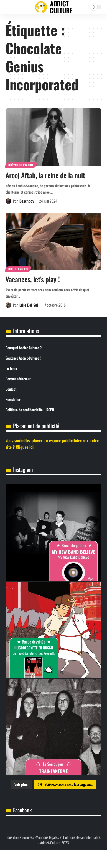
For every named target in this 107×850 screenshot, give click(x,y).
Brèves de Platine (21, 165)
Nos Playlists (18, 269)
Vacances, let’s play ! (33, 279)
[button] (10, 7)
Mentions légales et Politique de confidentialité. (68, 837)
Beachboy (26, 201)
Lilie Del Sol (28, 305)
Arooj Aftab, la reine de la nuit (45, 175)
